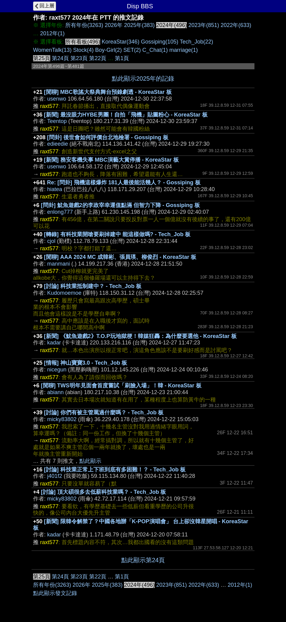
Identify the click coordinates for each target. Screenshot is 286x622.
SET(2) (132, 50)
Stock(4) (83, 50)
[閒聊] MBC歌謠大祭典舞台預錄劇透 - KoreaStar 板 (108, 92)
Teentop (57, 121)
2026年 (113, 25)
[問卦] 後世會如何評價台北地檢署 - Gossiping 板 (107, 137)
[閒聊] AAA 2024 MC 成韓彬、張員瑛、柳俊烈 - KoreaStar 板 (120, 257)
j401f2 (54, 476)
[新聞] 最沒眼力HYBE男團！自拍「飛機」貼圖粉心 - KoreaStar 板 (126, 115)
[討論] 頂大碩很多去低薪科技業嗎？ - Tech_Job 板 (103, 492)
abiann (55, 392)
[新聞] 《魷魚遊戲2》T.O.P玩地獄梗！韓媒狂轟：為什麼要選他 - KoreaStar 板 (140, 336)
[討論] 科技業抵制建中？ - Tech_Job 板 (93, 286)
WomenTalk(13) (52, 50)
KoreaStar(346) (120, 42)
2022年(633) (235, 25)
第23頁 (79, 58)
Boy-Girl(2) (108, 50)
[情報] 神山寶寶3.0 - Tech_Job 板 (85, 363)
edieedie (57, 144)
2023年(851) (203, 25)
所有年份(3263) (84, 25)
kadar (54, 343)
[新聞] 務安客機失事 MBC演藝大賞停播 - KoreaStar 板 (111, 160)
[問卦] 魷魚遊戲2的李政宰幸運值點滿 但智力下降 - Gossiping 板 (120, 205)
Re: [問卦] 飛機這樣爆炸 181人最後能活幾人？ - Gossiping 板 (124, 182)
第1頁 (122, 58)
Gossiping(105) (159, 42)
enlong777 (60, 212)
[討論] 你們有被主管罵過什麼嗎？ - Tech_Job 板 (104, 412)
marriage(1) (183, 50)
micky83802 (62, 419)
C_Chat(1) (155, 50)
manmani (58, 264)
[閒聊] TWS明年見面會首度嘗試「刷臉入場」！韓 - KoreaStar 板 (121, 385)
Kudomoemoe (64, 293)
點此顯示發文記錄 (55, 593)
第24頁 (60, 58)
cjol (51, 241)
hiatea (54, 189)
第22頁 (97, 58)
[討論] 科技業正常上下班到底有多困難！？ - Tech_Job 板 (115, 469)
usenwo (56, 99)
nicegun (56, 370)
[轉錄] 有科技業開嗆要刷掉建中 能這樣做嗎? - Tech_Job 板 (117, 234)
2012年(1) (52, 33)
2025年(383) (139, 25)
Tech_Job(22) (196, 42)
